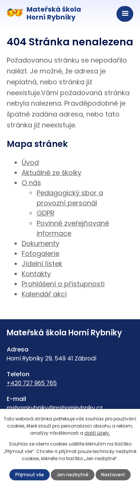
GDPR (46, 213)
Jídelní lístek (42, 263)
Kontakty (36, 273)
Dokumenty (40, 243)
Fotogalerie (40, 253)
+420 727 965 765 (32, 383)
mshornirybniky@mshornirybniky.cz (55, 408)
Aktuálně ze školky (51, 172)
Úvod (30, 162)
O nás (31, 182)
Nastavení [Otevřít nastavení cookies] (113, 474)
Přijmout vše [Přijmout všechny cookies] (29, 474)
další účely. (97, 433)
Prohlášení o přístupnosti (63, 284)
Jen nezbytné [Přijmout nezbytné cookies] (72, 474)
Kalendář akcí (44, 294)
